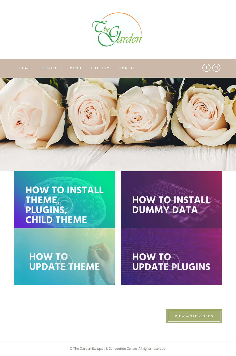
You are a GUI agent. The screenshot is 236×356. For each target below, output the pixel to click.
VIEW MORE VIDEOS (194, 316)
